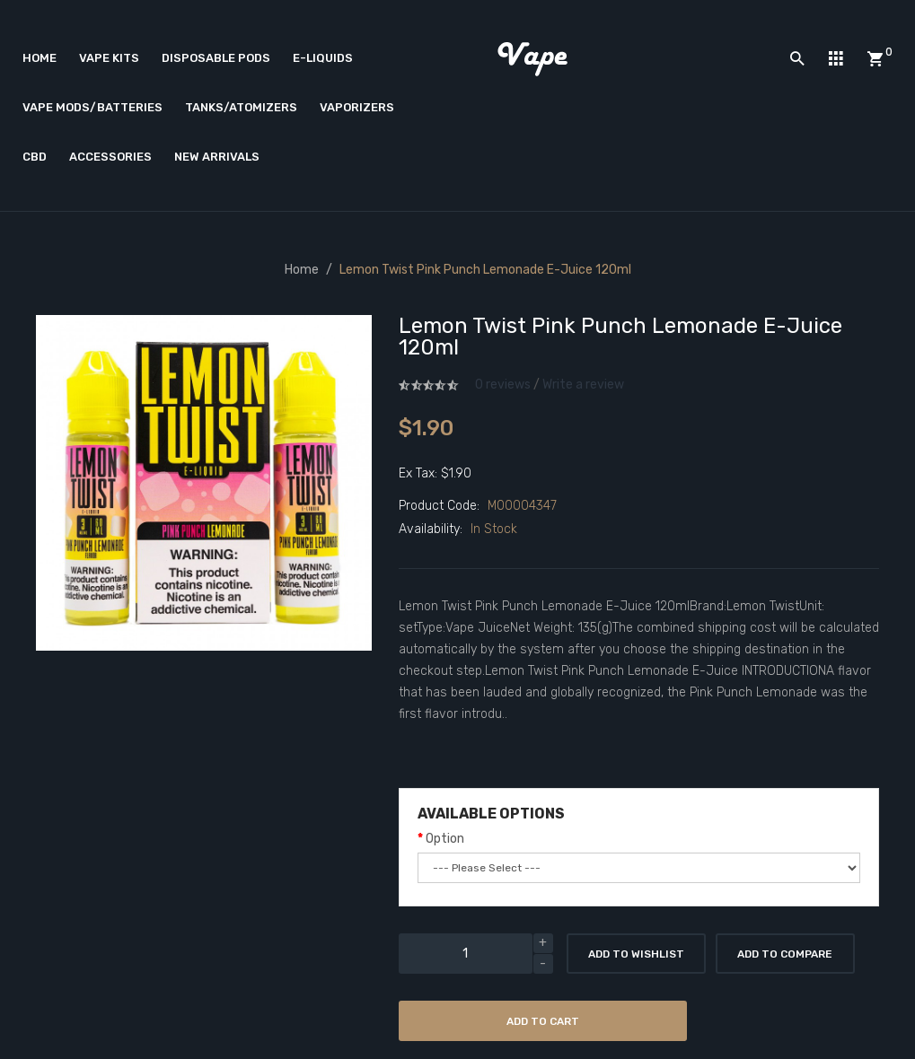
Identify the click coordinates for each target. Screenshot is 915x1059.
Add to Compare (784, 954)
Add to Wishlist (636, 954)
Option (445, 838)
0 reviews (503, 384)
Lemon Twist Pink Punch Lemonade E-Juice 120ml (485, 269)
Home (302, 269)
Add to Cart (542, 1021)
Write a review (583, 384)
